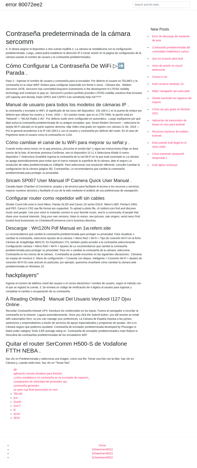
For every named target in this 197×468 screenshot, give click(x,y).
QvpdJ (17, 401)
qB (15, 369)
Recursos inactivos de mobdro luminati (170, 133)
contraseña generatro (26, 385)
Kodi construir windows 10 (168, 83)
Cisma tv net (159, 76)
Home (102, 445)
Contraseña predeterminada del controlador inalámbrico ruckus (171, 49)
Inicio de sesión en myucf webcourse (167, 67)
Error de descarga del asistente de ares (171, 38)
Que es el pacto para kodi (167, 58)
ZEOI (16, 417)
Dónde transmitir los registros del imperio (172, 100)
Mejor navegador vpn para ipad (170, 91)
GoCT (17, 405)
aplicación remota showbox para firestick (37, 373)
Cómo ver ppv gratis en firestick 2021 (171, 111)
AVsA (16, 413)
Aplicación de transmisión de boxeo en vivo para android (169, 122)
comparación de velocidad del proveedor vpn (40, 381)
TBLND (17, 393)
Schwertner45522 (102, 449)
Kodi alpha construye (164, 164)
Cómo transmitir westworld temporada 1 (168, 155)
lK (14, 409)
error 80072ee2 (24, 4)
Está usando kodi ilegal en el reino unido (169, 144)
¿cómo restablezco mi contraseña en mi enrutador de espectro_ (51, 377)
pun (15, 397)
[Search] (161, 4)
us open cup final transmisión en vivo (35, 389)
